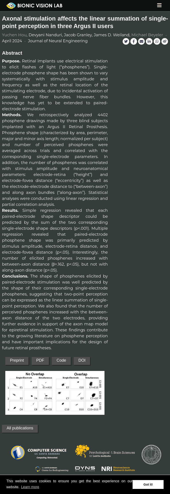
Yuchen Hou (14, 35)
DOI (81, 360)
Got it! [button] (148, 484)
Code (61, 360)
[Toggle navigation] (159, 6)
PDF (40, 360)
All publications (20, 428)
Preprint (17, 360)
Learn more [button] (30, 487)
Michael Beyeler (147, 35)
